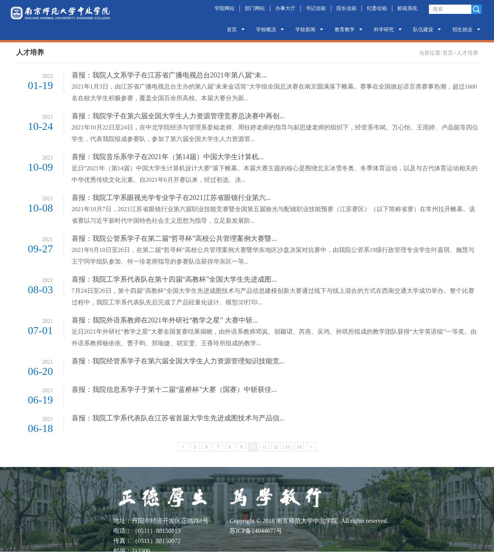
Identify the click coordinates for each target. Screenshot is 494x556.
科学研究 (384, 29)
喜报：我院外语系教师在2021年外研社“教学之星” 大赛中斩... (165, 320)
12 (276, 447)
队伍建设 (423, 29)
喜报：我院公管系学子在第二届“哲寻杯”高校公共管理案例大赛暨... (174, 238)
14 (299, 447)
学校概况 (266, 29)
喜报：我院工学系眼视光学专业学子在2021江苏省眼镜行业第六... (171, 198)
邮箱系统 (407, 8)
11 (264, 447)
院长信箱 (347, 8)
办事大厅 (285, 8)
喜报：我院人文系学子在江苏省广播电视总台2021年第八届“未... (169, 75)
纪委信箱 (377, 8)
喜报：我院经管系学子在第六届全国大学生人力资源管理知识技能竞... (178, 361)
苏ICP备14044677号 (255, 530)
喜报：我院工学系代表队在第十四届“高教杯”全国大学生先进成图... (174, 279)
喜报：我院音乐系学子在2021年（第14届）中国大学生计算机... (168, 157)
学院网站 (224, 8)
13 (287, 447)
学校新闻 (305, 29)
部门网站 (255, 8)
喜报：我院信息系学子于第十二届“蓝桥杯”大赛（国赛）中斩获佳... (174, 389)
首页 (232, 29)
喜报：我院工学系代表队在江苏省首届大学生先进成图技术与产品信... (178, 418)
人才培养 (467, 53)
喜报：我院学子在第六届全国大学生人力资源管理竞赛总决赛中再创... (178, 116)
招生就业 (462, 29)
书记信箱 (316, 8)
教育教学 (345, 29)
